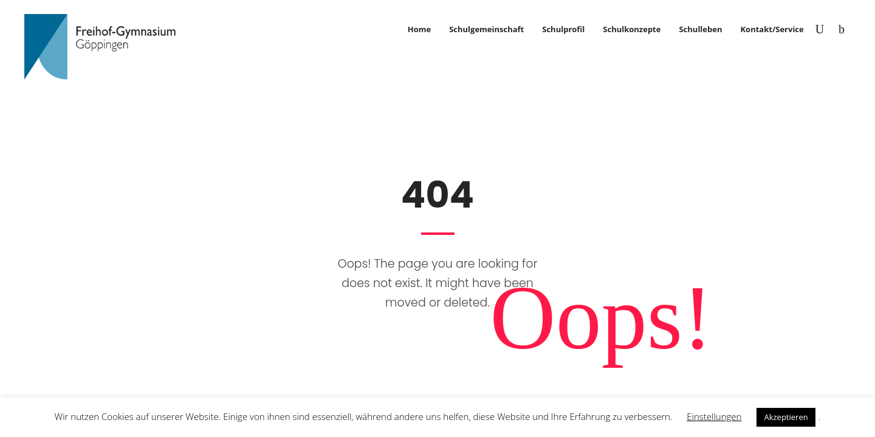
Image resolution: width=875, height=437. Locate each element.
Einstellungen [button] (714, 416)
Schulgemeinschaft (486, 29)
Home (419, 29)
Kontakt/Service (771, 29)
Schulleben (700, 29)
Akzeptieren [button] (786, 417)
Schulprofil (563, 29)
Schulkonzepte (632, 29)
